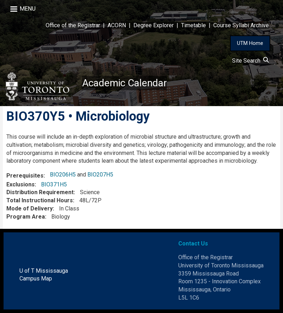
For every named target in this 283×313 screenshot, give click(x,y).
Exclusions (20, 184)
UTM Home (250, 43)
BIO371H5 (54, 184)
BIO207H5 (100, 174)
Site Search (250, 60)
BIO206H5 (63, 174)
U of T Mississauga (43, 270)
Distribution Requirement (40, 192)
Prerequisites (25, 175)
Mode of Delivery (29, 208)
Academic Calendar (124, 83)
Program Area (25, 216)
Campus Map (35, 278)
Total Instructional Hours (39, 200)
